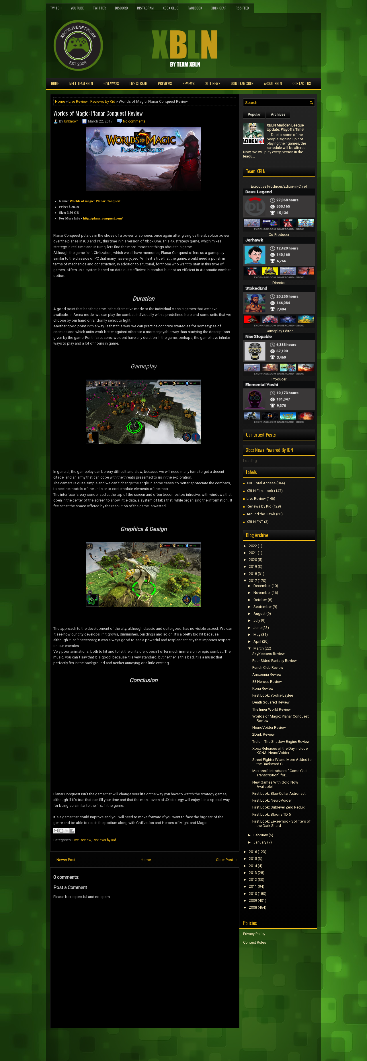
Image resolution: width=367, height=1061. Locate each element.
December (262, 586)
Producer (279, 379)
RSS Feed (242, 7)
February (260, 835)
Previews (165, 83)
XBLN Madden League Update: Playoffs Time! (285, 127)
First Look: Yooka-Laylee (272, 695)
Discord (121, 7)
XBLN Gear (219, 7)
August (259, 613)
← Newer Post (63, 860)
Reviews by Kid (102, 101)
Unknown (71, 121)
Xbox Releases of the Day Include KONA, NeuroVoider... (280, 750)
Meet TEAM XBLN (81, 83)
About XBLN (273, 83)
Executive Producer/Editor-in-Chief (279, 186)
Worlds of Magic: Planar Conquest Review (98, 113)
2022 (253, 546)
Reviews (189, 83)
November (262, 592)
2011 (253, 886)
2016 (253, 852)
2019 (253, 566)
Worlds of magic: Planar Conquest (95, 201)
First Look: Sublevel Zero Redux (278, 807)
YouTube (77, 7)
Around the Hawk (261, 514)
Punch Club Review (267, 667)
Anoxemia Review (267, 674)
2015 (253, 858)
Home (55, 83)
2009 (253, 900)
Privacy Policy (254, 934)
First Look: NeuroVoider (272, 800)
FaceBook (195, 7)
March (258, 648)
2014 (253, 866)
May (256, 634)
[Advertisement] (117, 1041)
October (260, 600)
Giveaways (111, 83)
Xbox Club (171, 7)
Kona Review (263, 688)
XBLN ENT (255, 522)
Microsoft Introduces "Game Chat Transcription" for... (280, 773)
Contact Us (301, 83)
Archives (278, 114)
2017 (253, 580)
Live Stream (138, 83)
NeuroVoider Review (269, 727)
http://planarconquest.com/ (103, 218)
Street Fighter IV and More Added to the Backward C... (282, 761)
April (257, 641)
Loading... (251, 460)
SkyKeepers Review (268, 654)
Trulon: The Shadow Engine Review (281, 741)
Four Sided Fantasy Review (274, 660)
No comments (134, 121)
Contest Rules (254, 942)
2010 (253, 893)
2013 (253, 872)
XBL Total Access (261, 483)
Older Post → (227, 860)
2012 (253, 879)
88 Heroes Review (267, 681)
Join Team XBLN (242, 83)
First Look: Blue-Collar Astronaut (279, 793)
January (259, 842)
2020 (253, 559)
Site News (212, 83)
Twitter (99, 7)
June (257, 627)
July (256, 620)
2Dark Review (263, 734)
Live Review (78, 101)
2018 (253, 574)
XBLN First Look (260, 491)
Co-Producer (279, 234)
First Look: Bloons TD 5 (271, 814)
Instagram (145, 7)
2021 (253, 553)
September (262, 607)
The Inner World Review (271, 709)
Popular (254, 114)
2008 (253, 907)
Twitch (56, 7)
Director (279, 283)
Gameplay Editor (279, 331)
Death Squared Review (271, 702)
